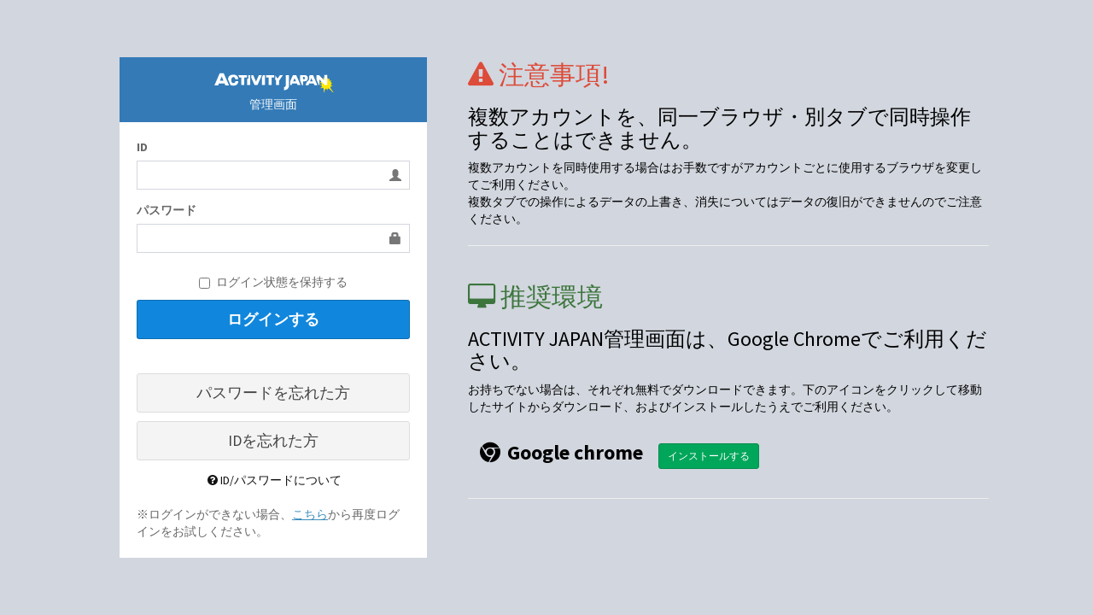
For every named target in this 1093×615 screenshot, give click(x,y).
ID (142, 147)
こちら (310, 514)
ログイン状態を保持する (273, 282)
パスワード (166, 210)
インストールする (709, 455)
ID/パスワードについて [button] (273, 480)
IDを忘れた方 (273, 440)
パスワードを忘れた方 (273, 392)
